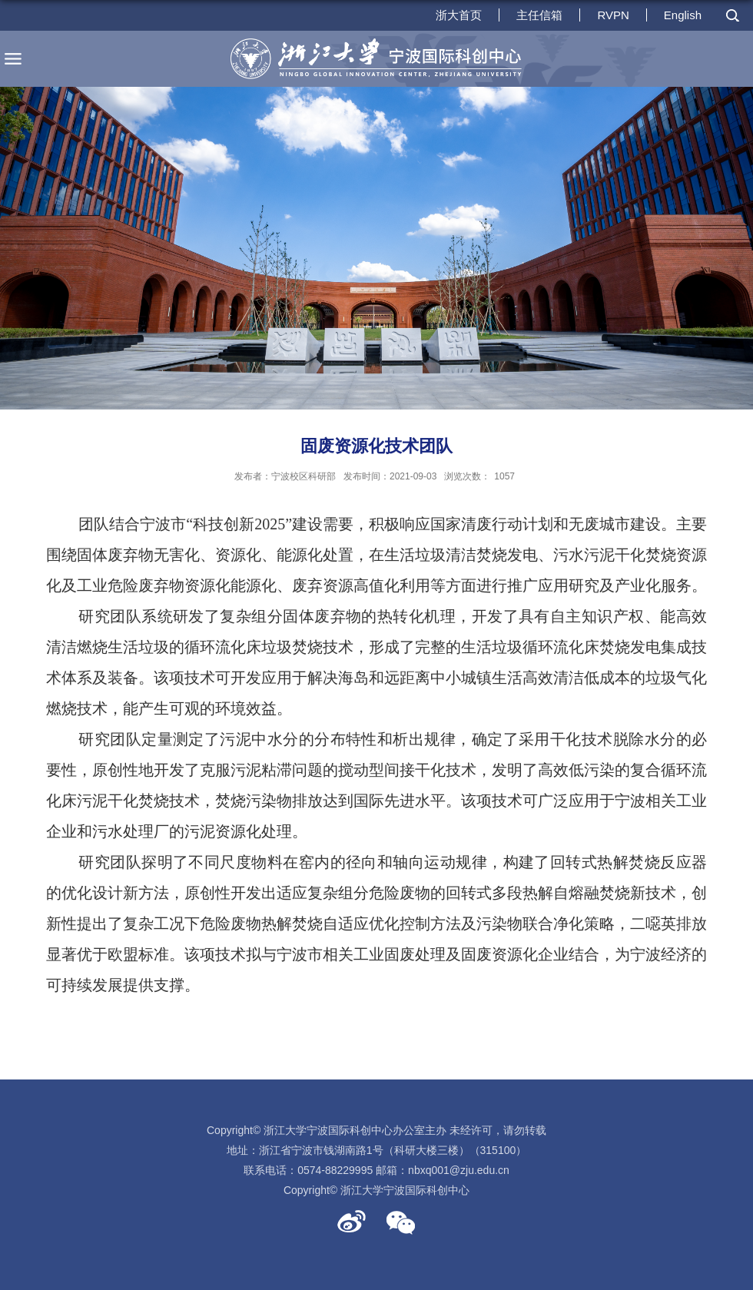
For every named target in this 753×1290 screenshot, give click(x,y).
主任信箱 (539, 15)
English (683, 15)
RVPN (613, 15)
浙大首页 (459, 15)
